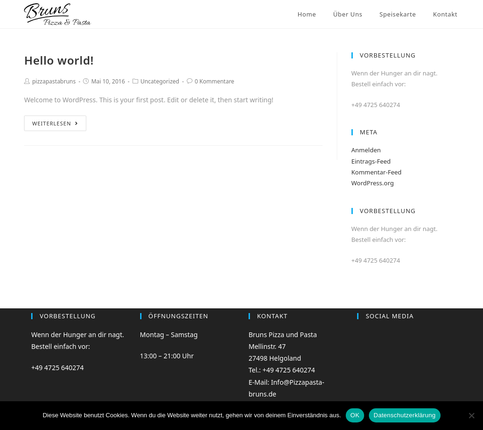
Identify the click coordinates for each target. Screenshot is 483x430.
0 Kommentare (214, 81)
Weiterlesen (55, 123)
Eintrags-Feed (371, 161)
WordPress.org (372, 183)
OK (354, 415)
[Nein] (471, 415)
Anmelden (366, 150)
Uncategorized (160, 81)
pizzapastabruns (53, 81)
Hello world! (59, 60)
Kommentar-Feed (376, 172)
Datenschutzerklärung (404, 415)
